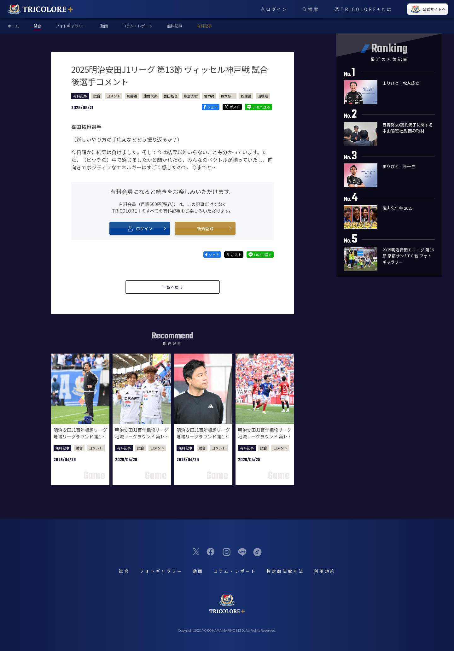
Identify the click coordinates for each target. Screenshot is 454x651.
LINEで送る (258, 106)
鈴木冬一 (228, 95)
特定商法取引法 (285, 571)
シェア (210, 106)
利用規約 (324, 571)
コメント (113, 95)
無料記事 (174, 25)
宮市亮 (209, 95)
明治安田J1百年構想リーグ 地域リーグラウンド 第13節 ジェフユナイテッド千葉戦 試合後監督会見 (80, 440)
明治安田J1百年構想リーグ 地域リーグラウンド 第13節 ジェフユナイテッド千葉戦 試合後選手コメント (141, 440)
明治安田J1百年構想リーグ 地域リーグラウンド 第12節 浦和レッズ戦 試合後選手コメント (264, 440)
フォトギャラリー (70, 25)
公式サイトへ (427, 9)
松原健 (246, 95)
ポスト (232, 106)
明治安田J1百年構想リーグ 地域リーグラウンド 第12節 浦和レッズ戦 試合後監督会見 (203, 440)
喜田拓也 (171, 95)
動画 (104, 25)
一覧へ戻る (172, 287)
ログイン (139, 228)
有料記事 (204, 25)
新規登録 (205, 229)
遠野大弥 (150, 95)
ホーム (13, 25)
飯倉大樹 (191, 95)
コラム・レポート (137, 25)
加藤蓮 (132, 95)
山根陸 (263, 95)
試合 (96, 95)
